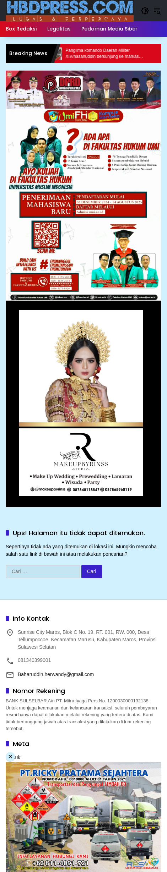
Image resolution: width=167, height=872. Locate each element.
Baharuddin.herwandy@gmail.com (56, 674)
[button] (145, 10)
